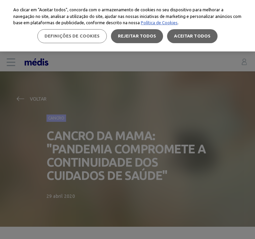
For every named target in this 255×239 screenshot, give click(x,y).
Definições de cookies (72, 36)
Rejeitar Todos (137, 36)
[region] (127, 25)
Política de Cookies (159, 22)
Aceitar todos (192, 36)
